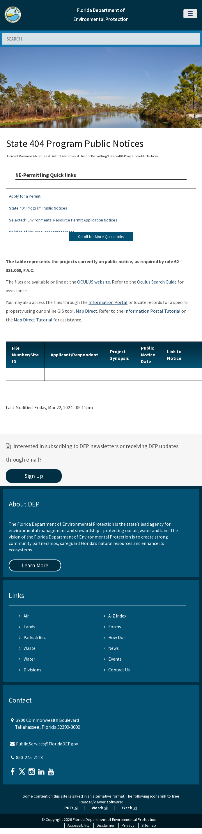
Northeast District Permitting (85, 156)
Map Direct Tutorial (33, 320)
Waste (27, 648)
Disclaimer (106, 825)
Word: (99, 807)
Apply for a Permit (24, 196)
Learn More (35, 565)
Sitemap (148, 825)
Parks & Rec (32, 637)
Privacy (128, 825)
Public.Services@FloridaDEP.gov (47, 744)
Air (24, 616)
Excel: (129, 807)
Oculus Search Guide (157, 282)
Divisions (25, 156)
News (111, 648)
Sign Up (34, 475)
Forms (112, 626)
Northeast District (48, 156)
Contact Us (117, 670)
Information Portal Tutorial (152, 311)
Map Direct (86, 311)
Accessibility (79, 825)
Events (113, 659)
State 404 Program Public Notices (38, 208)
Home (11, 156)
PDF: (70, 807)
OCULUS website (93, 282)
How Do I (114, 637)
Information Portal (107, 302)
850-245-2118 (29, 757)
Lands (27, 626)
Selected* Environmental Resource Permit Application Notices (63, 220)
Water (27, 659)
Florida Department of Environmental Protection (114, 819)
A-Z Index (115, 616)
